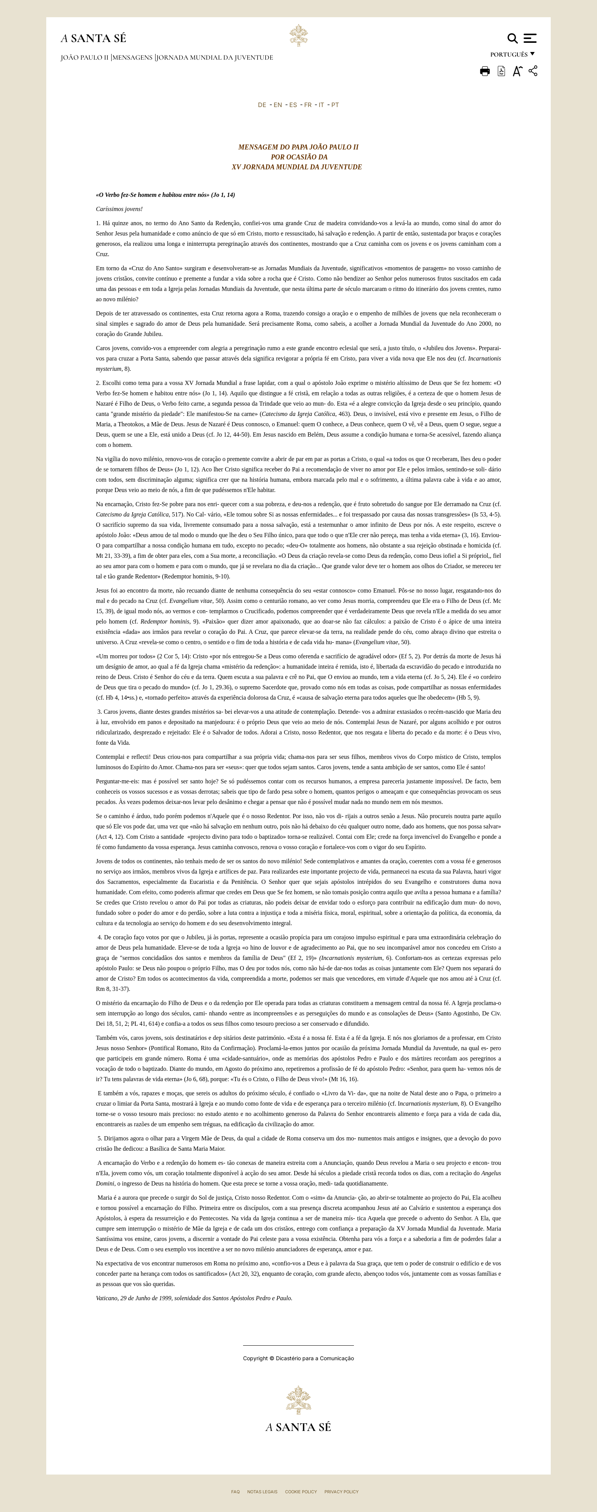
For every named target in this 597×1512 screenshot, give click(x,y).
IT (321, 105)
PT (335, 105)
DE (262, 105)
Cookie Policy (301, 1491)
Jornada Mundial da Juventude (214, 57)
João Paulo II (85, 57)
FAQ (235, 1491)
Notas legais (262, 1491)
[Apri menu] (529, 38)
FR (307, 105)
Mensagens (133, 57)
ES (293, 105)
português (509, 56)
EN (278, 105)
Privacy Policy (341, 1491)
